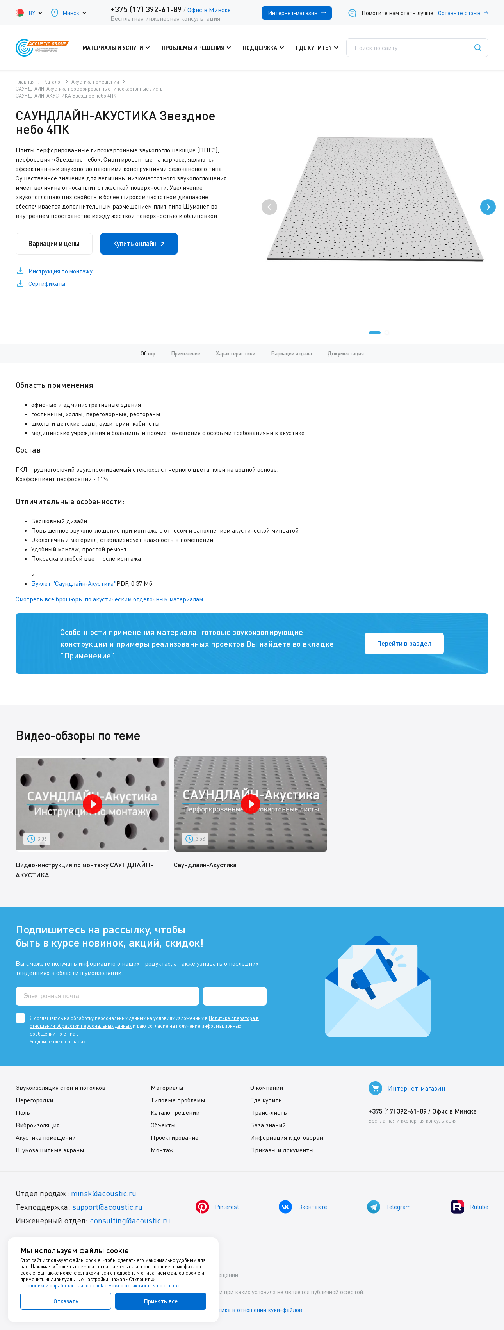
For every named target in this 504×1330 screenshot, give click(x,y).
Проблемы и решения (198, 48)
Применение (185, 353)
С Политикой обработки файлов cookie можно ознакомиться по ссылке (100, 1285)
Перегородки (34, 1100)
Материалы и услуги (118, 48)
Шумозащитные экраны (50, 1150)
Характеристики (235, 353)
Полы (23, 1112)
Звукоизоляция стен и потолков (60, 1087)
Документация (346, 353)
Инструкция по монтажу (60, 271)
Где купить (266, 1100)
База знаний (268, 1125)
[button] (375, 332)
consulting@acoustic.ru (130, 1220)
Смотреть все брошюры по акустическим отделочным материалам (109, 599)
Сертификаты (46, 283)
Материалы (167, 1087)
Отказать (65, 1301)
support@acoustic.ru (107, 1207)
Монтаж (162, 1150)
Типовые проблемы (178, 1100)
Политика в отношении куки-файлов (253, 1310)
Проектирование (174, 1137)
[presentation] (269, 207)
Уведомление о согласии (58, 1041)
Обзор (148, 353)
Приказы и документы (282, 1150)
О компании (266, 1087)
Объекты (163, 1125)
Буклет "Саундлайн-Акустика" (73, 583)
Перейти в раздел (404, 643)
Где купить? (319, 48)
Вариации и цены (54, 243)
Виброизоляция (38, 1125)
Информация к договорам (286, 1137)
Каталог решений (175, 1112)
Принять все (161, 1301)
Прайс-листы (269, 1112)
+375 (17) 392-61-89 (146, 9)
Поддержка (265, 48)
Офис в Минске (209, 10)
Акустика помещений (46, 1137)
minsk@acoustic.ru (103, 1193)
